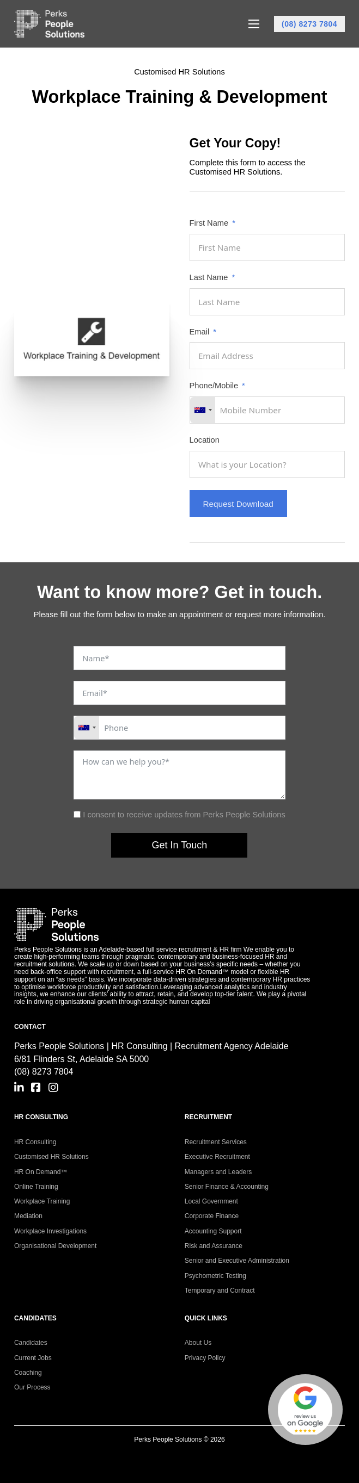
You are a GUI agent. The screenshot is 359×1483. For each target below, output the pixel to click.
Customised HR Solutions (51, 1157)
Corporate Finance (212, 1216)
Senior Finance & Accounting (227, 1186)
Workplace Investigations (50, 1231)
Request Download (238, 503)
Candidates (30, 1343)
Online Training (36, 1186)
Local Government (211, 1201)
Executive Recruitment (217, 1157)
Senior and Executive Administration (237, 1260)
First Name (209, 223)
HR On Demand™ (40, 1172)
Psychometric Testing (215, 1276)
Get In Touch (180, 845)
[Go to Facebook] (36, 1088)
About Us (198, 1343)
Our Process (32, 1387)
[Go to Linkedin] (19, 1088)
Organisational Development (55, 1246)
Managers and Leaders (218, 1172)
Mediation (28, 1216)
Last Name (209, 278)
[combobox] (202, 410)
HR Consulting (35, 1142)
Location (205, 440)
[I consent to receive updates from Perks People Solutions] (77, 814)
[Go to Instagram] (53, 1088)
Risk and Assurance (213, 1246)
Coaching (28, 1372)
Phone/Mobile (214, 386)
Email (200, 332)
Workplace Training (42, 1201)
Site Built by (179, 1458)
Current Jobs (33, 1358)
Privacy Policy (205, 1358)
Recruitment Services (216, 1142)
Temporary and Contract (220, 1290)
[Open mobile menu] (253, 24)
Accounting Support (213, 1231)
